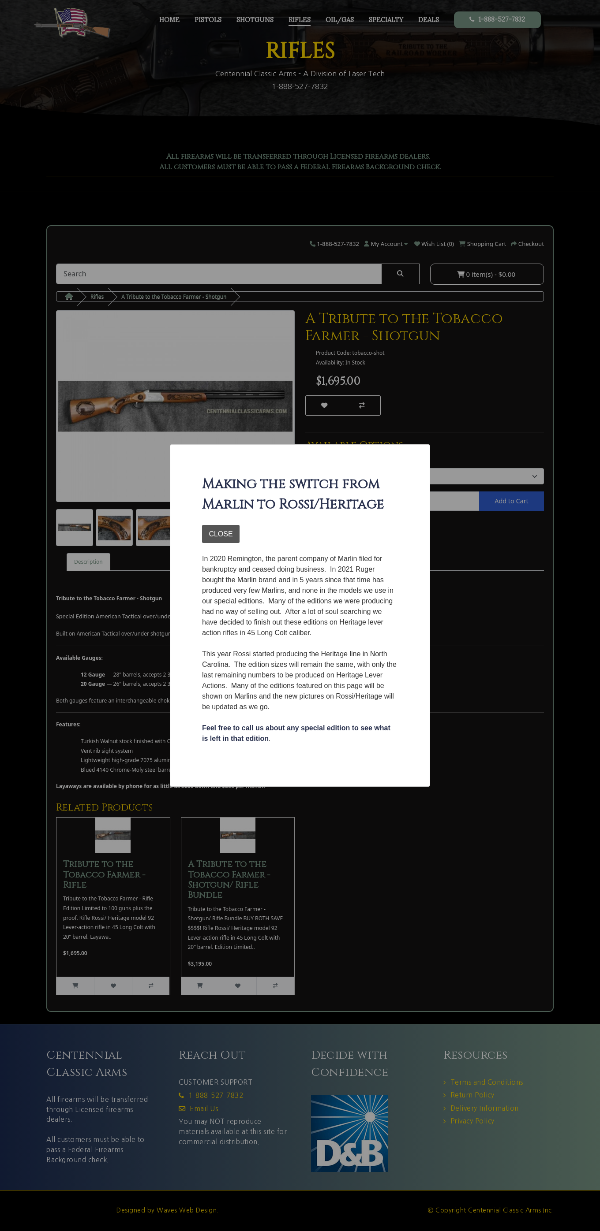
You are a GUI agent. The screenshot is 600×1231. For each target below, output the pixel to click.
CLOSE (220, 534)
